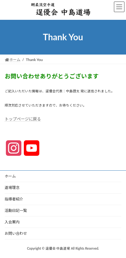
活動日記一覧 (16, 210)
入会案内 (12, 222)
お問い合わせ (16, 233)
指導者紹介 (14, 199)
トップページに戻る (23, 118)
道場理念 (12, 187)
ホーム (10, 176)
